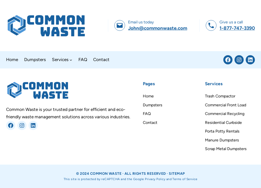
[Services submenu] (71, 60)
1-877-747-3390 (237, 28)
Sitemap (177, 173)
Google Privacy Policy (149, 179)
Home (148, 96)
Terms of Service (184, 179)
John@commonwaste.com (157, 28)
